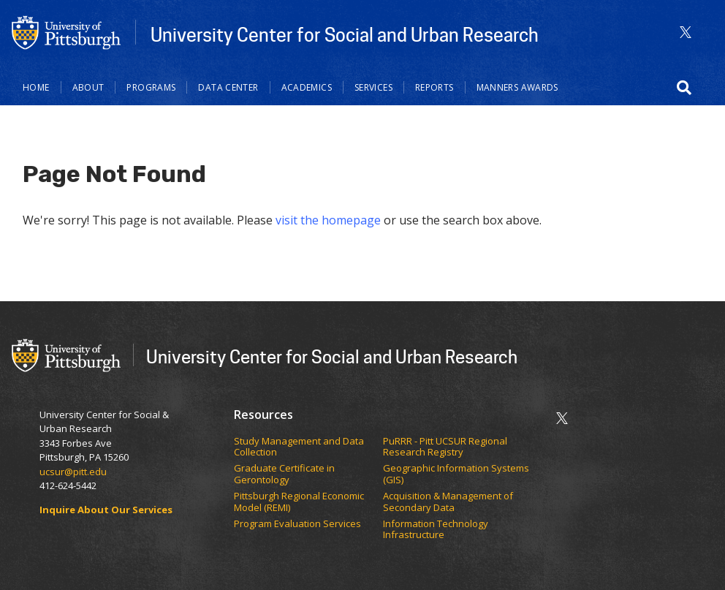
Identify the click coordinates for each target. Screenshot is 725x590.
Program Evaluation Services (298, 524)
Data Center (228, 87)
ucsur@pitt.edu (74, 471)
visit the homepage (328, 220)
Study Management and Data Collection (299, 447)
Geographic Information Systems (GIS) (456, 474)
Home (36, 87)
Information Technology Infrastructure (435, 529)
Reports (434, 87)
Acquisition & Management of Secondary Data (448, 502)
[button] (684, 87)
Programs (150, 87)
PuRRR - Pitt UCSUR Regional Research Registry (445, 447)
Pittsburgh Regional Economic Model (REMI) (299, 502)
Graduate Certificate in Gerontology (284, 474)
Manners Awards (517, 87)
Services (373, 87)
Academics (306, 87)
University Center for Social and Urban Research (345, 34)
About (88, 87)
